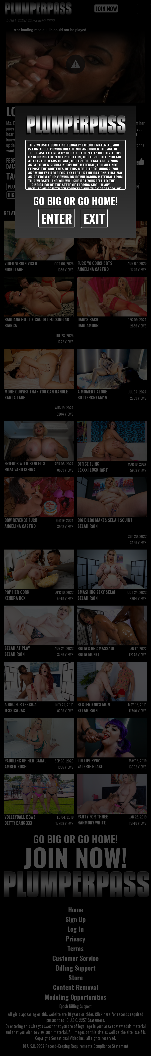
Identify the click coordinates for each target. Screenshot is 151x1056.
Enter (56, 218)
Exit (94, 218)
